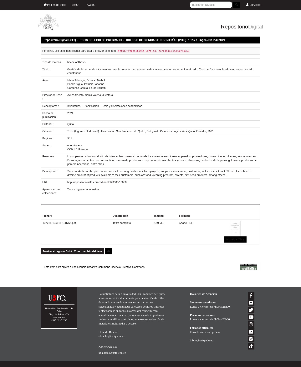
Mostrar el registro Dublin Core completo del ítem (72, 251)
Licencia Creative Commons (128, 267)
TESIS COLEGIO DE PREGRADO (101, 40)
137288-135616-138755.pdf (59, 222)
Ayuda (90, 4)
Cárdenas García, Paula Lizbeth (86, 87)
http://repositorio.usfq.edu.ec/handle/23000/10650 (97, 182)
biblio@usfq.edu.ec (201, 340)
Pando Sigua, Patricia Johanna (85, 84)
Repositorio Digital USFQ (60, 40)
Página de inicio (55, 4)
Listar (76, 4)
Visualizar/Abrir (235, 239)
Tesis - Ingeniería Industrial (207, 40)
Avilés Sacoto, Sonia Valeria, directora (90, 95)
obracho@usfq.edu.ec (111, 336)
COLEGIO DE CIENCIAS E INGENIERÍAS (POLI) (156, 40)
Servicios (254, 4)
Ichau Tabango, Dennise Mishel (86, 80)
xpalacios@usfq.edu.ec (112, 352)
